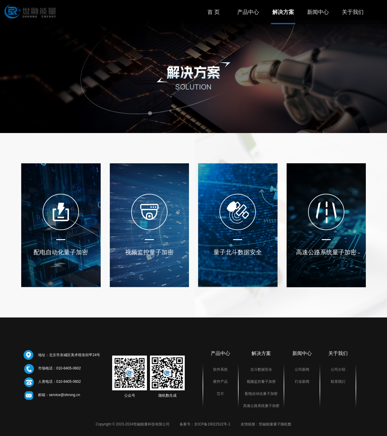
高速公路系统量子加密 (261, 406)
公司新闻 (302, 369)
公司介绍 (338, 369)
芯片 (220, 394)
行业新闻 (302, 381)
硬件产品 (220, 381)
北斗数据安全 (261, 369)
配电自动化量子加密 (261, 394)
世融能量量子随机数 (275, 424)
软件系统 (220, 369)
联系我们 (338, 381)
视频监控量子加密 (261, 381)
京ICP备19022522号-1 (212, 424)
